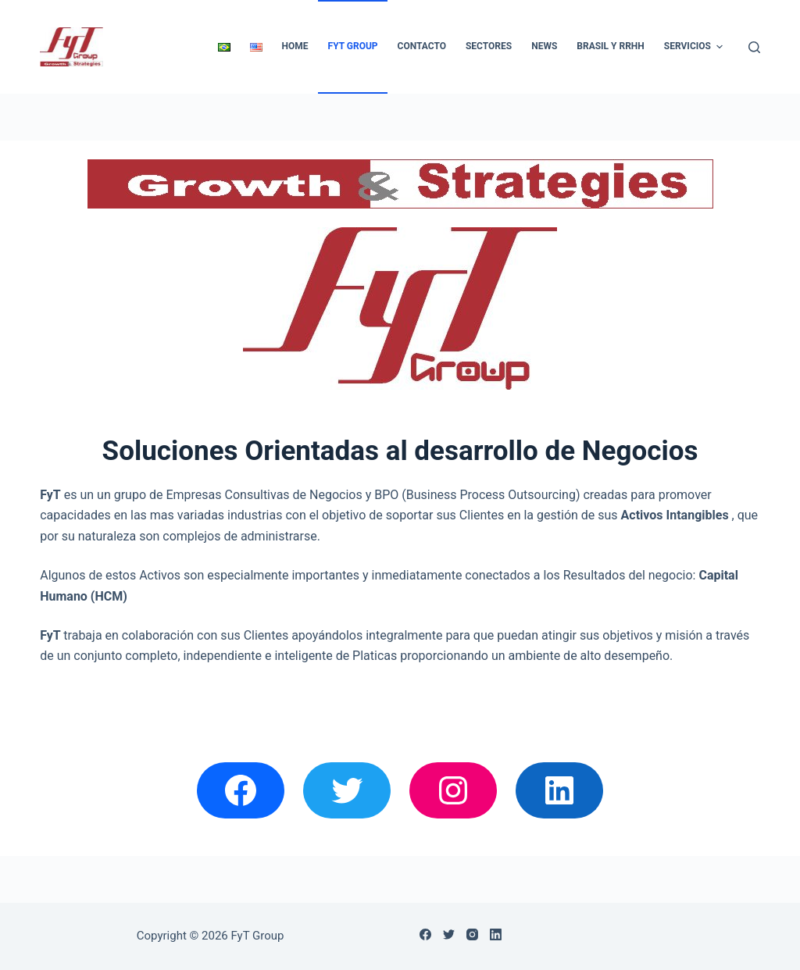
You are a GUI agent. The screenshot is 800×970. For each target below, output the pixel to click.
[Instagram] (472, 934)
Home (295, 46)
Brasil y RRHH (611, 46)
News (544, 46)
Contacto (422, 46)
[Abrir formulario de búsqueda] (754, 47)
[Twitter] (449, 934)
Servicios (695, 47)
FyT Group (353, 46)
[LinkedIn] (496, 934)
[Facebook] (425, 934)
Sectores (489, 46)
